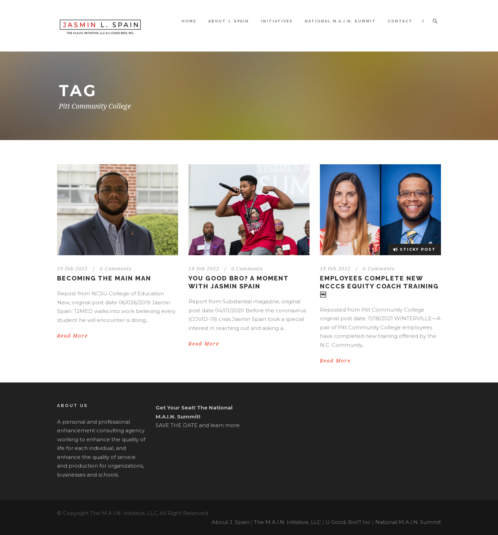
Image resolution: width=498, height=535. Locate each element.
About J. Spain (228, 21)
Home (189, 21)
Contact (400, 21)
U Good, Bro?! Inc (348, 522)
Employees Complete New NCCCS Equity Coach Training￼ (379, 286)
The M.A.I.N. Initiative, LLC (287, 522)
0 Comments (116, 268)
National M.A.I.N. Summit (340, 21)
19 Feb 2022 (72, 268)
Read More (72, 336)
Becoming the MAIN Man (104, 278)
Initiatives (277, 21)
